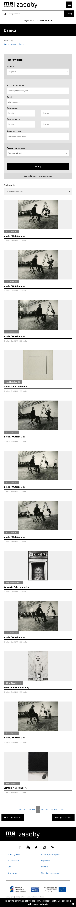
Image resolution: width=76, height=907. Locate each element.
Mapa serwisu (13, 860)
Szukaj (69, 14)
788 (47, 809)
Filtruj (38, 166)
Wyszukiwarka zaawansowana (37, 20)
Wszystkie (38, 72)
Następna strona (63, 817)
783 (25, 809)
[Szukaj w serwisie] (33, 13)
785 (33, 809)
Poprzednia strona (13, 817)
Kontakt (44, 867)
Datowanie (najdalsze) (38, 191)
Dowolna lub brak (38, 153)
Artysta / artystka (15, 85)
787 (42, 809)
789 (51, 809)
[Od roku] (21, 113)
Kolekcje (11, 66)
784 (29, 809)
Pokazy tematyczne (16, 148)
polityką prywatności (38, 904)
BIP (9, 867)
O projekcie (12, 873)
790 (55, 809)
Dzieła (21, 44)
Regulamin (45, 860)
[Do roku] (55, 113)
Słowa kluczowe (14, 131)
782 (20, 809)
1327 (62, 809)
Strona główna (10, 44)
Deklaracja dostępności (50, 854)
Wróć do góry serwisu (50, 873)
